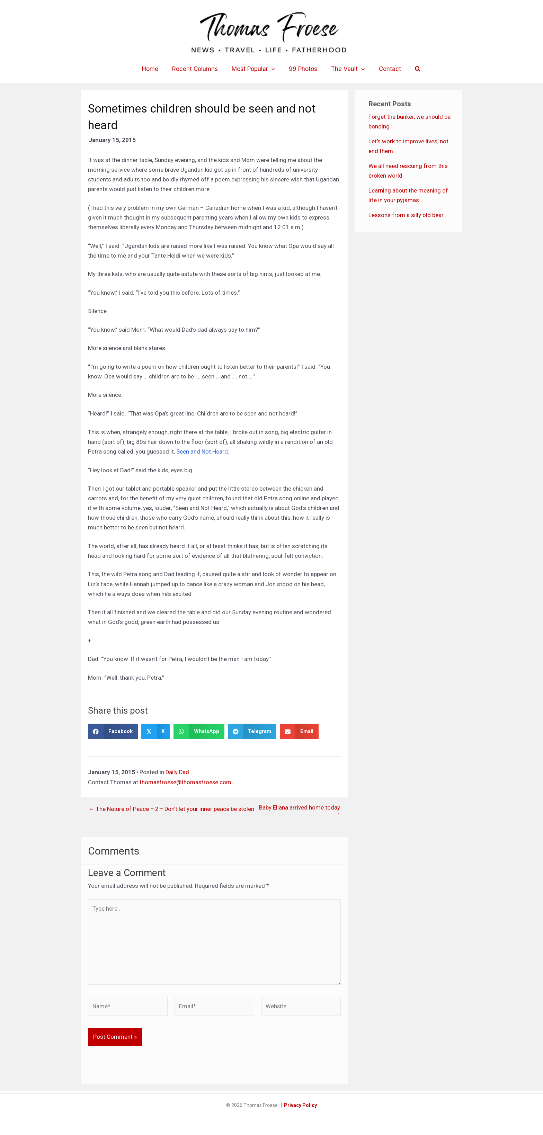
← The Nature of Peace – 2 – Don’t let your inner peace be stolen (163, 810)
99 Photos (302, 68)
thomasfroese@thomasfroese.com (186, 781)
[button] (272, 69)
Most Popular (254, 69)
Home (155, 68)
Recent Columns (198, 68)
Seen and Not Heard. (202, 451)
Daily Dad (178, 772)
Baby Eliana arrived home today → (299, 810)
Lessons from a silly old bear (406, 215)
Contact (385, 68)
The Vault (345, 69)
